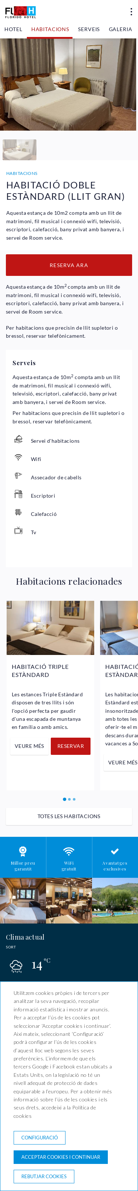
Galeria (120, 29)
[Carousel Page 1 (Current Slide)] (64, 799)
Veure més (29, 746)
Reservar (70, 746)
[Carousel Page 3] (74, 799)
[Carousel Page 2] (69, 799)
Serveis (89, 29)
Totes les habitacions (69, 816)
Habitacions (50, 29)
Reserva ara (69, 265)
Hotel (13, 29)
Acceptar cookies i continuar (60, 1157)
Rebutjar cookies (44, 1176)
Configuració (39, 1138)
